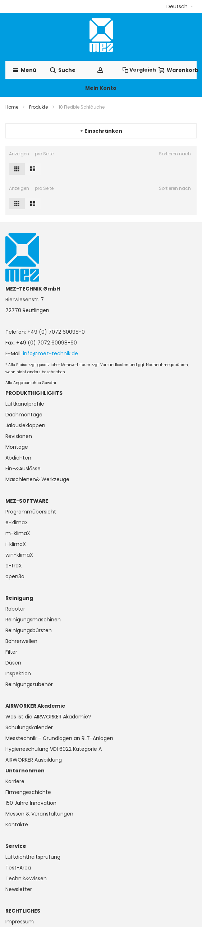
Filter (11, 652)
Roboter (15, 608)
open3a (14, 576)
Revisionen (18, 436)
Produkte (38, 107)
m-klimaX (17, 533)
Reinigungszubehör (29, 684)
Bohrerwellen (21, 641)
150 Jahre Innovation (30, 803)
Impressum (19, 921)
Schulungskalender (29, 727)
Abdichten (18, 457)
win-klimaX (19, 554)
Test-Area (18, 867)
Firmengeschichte (28, 792)
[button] (180, 6)
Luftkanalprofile (24, 403)
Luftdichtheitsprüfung (32, 856)
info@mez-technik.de (50, 353)
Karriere (14, 781)
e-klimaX (16, 522)
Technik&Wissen (26, 878)
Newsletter (18, 889)
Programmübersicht (30, 511)
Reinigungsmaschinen (33, 619)
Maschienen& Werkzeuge (37, 479)
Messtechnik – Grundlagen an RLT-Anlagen (59, 738)
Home (11, 107)
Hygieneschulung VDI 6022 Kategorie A (53, 749)
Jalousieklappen (25, 425)
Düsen (13, 662)
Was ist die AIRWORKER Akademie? (48, 716)
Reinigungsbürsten (28, 630)
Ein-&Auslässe (23, 468)
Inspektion (18, 673)
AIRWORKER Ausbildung (33, 759)
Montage (16, 447)
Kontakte (16, 824)
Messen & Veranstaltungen (39, 813)
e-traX (13, 565)
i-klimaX (15, 544)
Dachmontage (23, 414)
